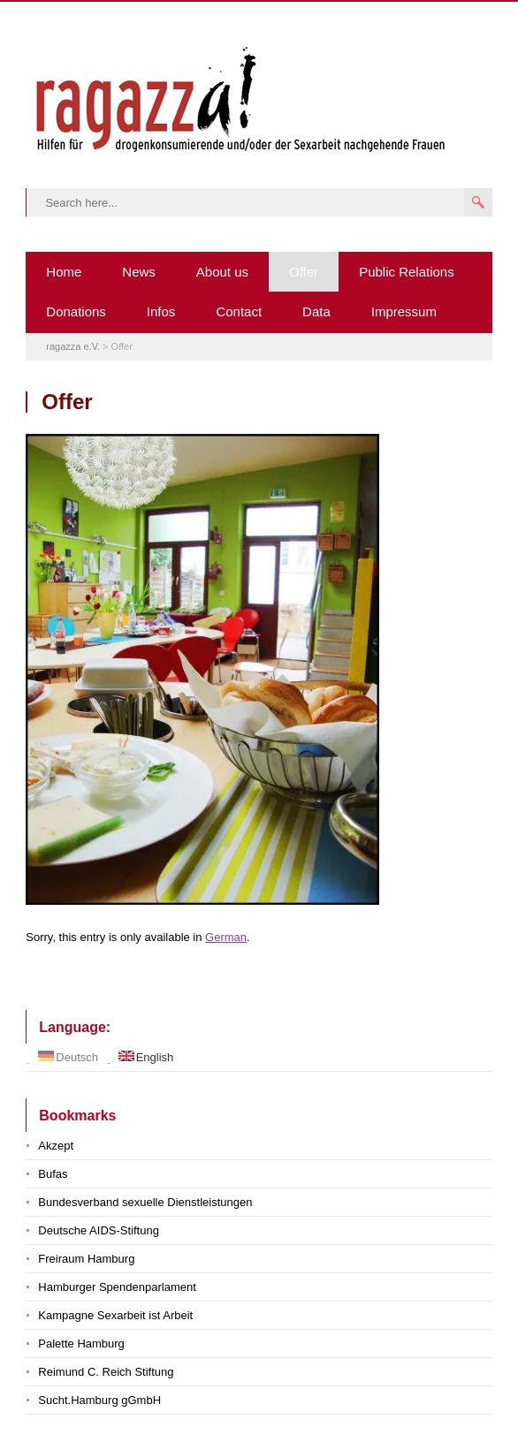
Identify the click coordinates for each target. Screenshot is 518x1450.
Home (63, 271)
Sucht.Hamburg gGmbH (99, 1400)
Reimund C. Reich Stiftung (105, 1371)
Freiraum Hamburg (86, 1258)
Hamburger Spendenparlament (117, 1287)
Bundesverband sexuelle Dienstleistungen (145, 1202)
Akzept (55, 1145)
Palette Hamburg (81, 1343)
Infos (161, 311)
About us (222, 271)
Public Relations (406, 271)
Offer (303, 271)
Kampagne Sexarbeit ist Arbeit (115, 1315)
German (226, 937)
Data (316, 311)
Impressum (404, 311)
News (139, 271)
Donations (76, 311)
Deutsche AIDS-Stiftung (98, 1230)
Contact (239, 311)
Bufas (52, 1173)
